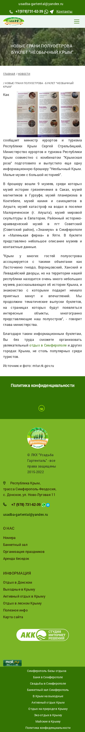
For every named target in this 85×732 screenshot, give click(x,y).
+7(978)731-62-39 (29, 11)
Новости (24, 73)
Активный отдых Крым (47, 702)
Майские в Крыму (47, 721)
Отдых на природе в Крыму (47, 709)
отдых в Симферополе (48, 345)
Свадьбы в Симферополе (48, 683)
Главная (9, 73)
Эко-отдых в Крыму (48, 715)
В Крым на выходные (48, 696)
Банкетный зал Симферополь (48, 690)
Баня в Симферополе (48, 677)
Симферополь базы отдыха (46, 671)
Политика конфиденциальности (48, 728)
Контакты (64, 11)
